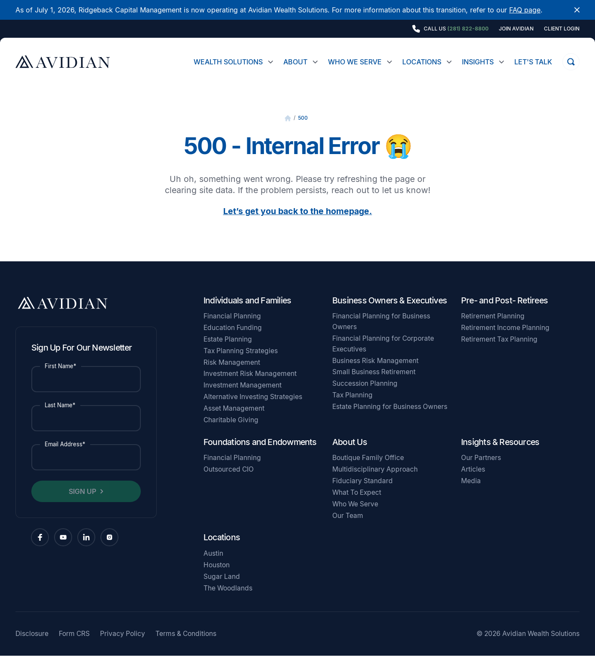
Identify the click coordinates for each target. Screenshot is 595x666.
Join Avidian (516, 28)
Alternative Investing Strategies (252, 407)
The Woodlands (227, 598)
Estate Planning (227, 349)
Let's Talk (533, 62)
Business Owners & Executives (389, 311)
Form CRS (74, 644)
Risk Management (231, 373)
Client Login (562, 28)
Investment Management (242, 395)
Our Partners (481, 468)
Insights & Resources (500, 452)
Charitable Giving (230, 430)
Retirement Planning (493, 326)
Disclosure (32, 644)
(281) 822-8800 (468, 28)
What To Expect (356, 503)
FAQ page (524, 10)
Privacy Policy (122, 644)
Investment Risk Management (250, 384)
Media (471, 491)
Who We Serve (355, 62)
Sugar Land (221, 587)
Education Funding (232, 338)
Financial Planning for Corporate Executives (383, 354)
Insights (478, 62)
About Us (349, 452)
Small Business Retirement (374, 382)
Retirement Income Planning (505, 338)
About (295, 62)
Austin (213, 564)
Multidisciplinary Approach (375, 479)
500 (303, 128)
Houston (216, 575)
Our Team (347, 526)
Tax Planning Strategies (240, 361)
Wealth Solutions (228, 62)
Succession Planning (365, 394)
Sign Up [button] (82, 501)
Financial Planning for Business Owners (381, 331)
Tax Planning (352, 405)
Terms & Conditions (185, 644)
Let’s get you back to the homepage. (297, 221)
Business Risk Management (375, 371)
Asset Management (233, 419)
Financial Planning (232, 326)
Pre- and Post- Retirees (504, 311)
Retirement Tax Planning (499, 349)
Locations (421, 62)
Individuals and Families (247, 311)
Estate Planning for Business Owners (389, 417)
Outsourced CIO (228, 479)
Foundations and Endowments (260, 452)
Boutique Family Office (368, 468)
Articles (473, 479)
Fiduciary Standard (362, 491)
